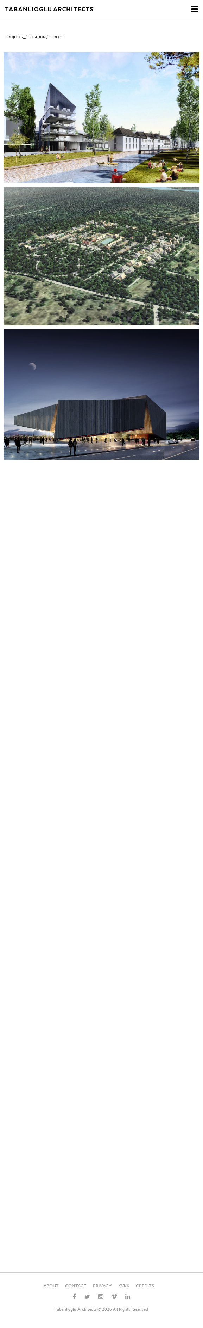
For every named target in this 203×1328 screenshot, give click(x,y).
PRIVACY (102, 1286)
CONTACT (76, 1286)
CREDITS (145, 1286)
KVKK (123, 1286)
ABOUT (51, 1286)
